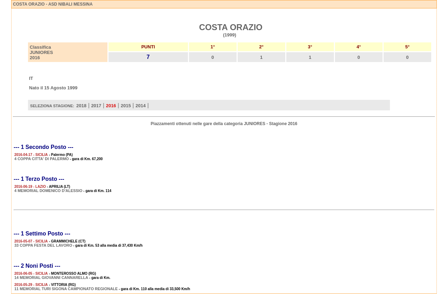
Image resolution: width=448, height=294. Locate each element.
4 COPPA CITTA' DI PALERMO (41, 159)
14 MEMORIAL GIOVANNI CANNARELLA (51, 277)
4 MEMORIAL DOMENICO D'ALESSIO (48, 191)
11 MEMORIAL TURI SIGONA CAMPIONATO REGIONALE (66, 289)
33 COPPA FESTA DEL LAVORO (43, 245)
